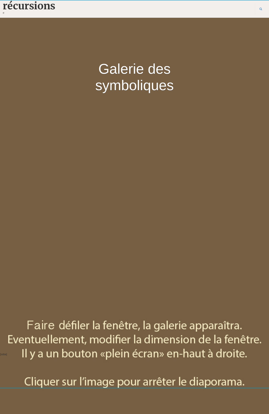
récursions (29, 6)
